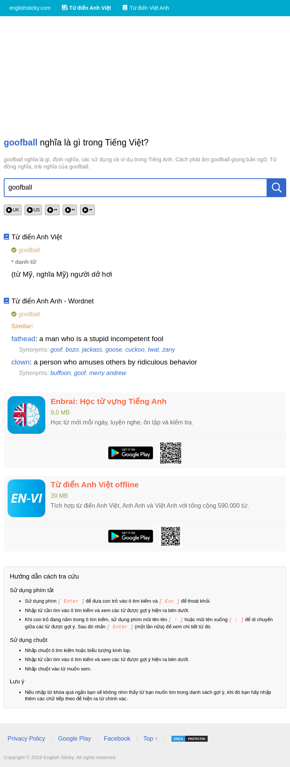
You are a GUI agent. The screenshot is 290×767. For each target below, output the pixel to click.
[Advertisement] (145, 76)
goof (56, 349)
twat (153, 349)
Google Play (74, 737)
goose (113, 349)
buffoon (61, 373)
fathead (23, 339)
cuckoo (135, 349)
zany (168, 349)
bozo (72, 349)
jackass (92, 349)
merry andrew (107, 373)
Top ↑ (150, 737)
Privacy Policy (26, 737)
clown (20, 362)
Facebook (117, 737)
